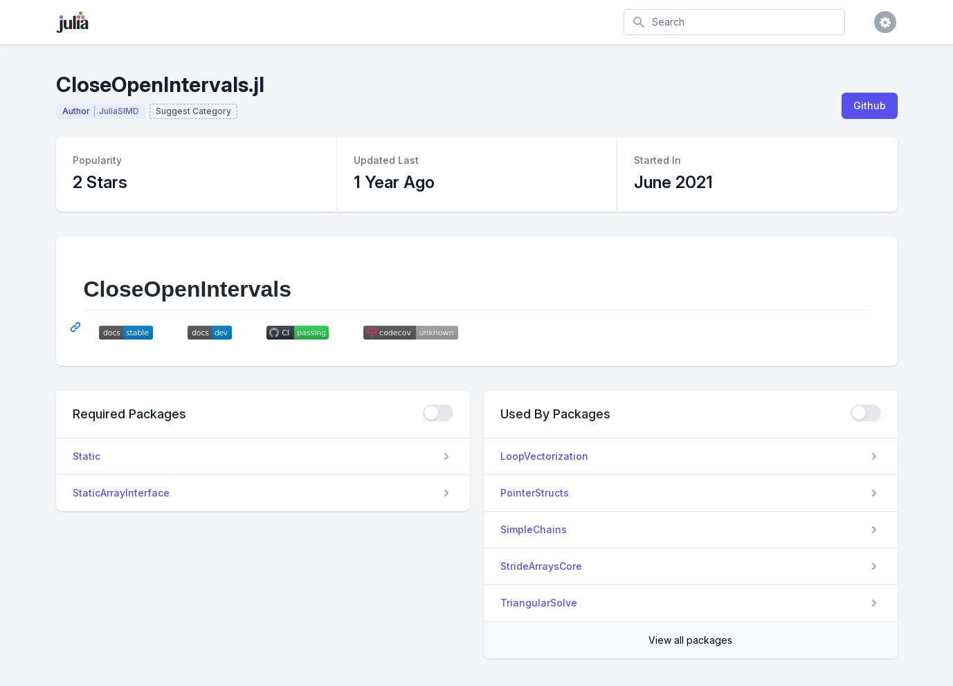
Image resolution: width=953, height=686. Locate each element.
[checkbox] (438, 413)
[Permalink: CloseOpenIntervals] (77, 327)
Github (869, 105)
